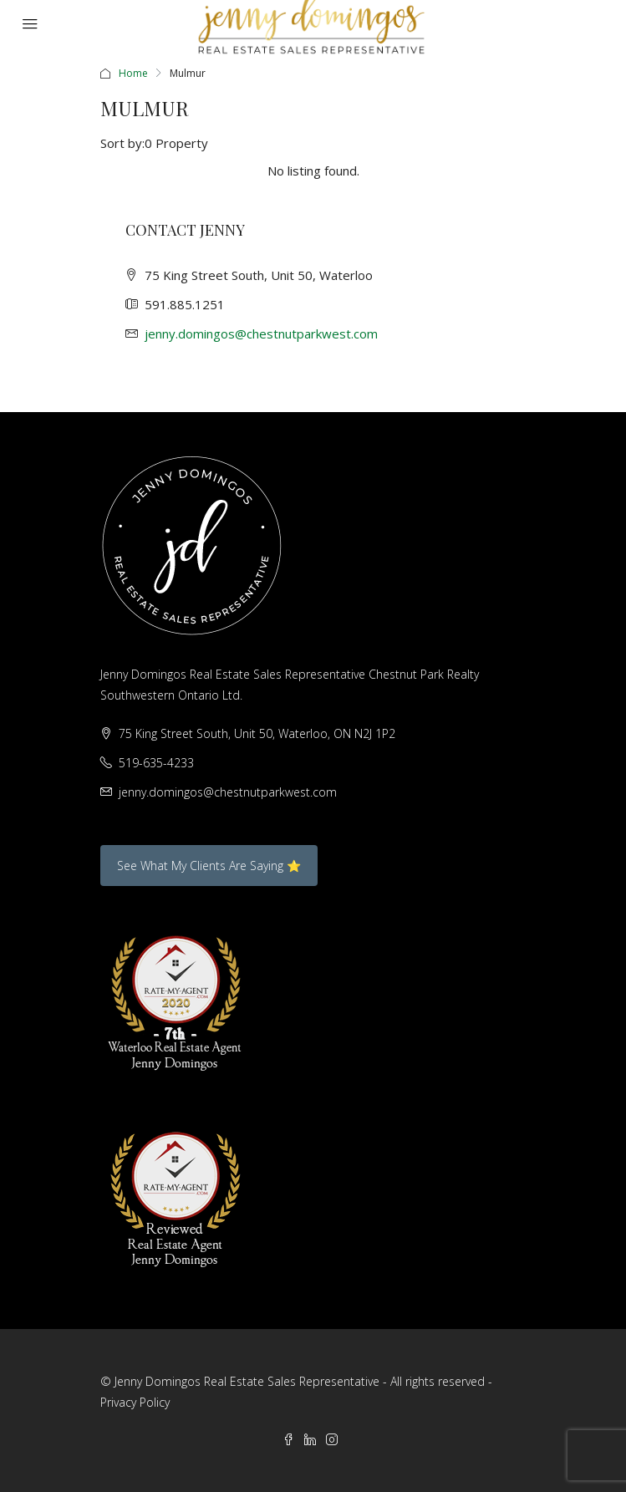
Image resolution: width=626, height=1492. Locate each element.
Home (133, 73)
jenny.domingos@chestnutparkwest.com (261, 333)
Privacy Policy (135, 1402)
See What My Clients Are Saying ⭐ (209, 865)
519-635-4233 (156, 763)
